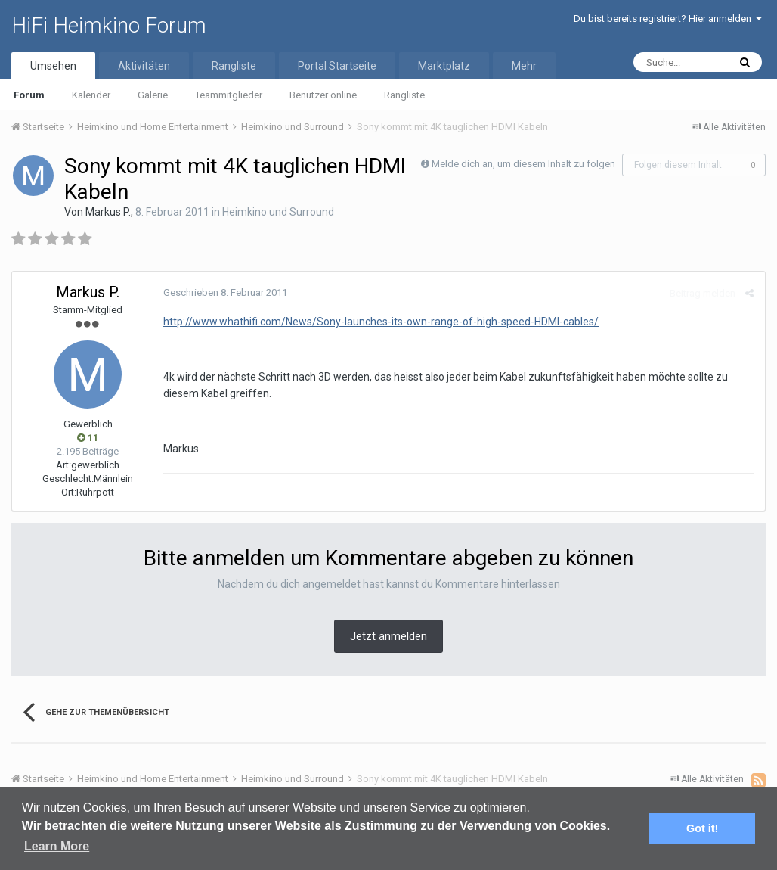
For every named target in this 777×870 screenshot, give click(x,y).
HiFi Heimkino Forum (108, 25)
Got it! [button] (702, 828)
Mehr (524, 66)
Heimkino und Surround (278, 212)
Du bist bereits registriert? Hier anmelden (668, 18)
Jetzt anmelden (388, 636)
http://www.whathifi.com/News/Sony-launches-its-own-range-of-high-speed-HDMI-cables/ (381, 321)
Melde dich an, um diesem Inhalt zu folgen (523, 163)
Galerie (153, 95)
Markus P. (108, 212)
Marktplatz (444, 66)
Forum (29, 95)
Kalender (91, 95)
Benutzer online (323, 95)
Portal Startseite (337, 66)
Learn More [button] (56, 846)
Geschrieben (225, 292)
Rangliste (404, 95)
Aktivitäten (144, 66)
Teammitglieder (228, 95)
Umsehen (53, 66)
